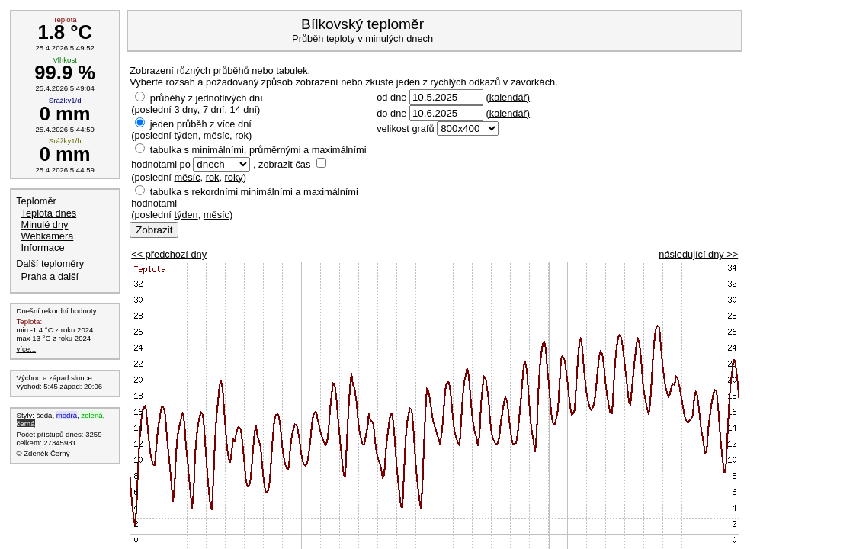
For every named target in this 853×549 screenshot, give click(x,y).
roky (234, 177)
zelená (91, 415)
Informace (43, 247)
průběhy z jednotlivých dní (206, 98)
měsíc (216, 135)
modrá (66, 415)
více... (27, 349)
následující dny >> (698, 254)
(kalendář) (508, 97)
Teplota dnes (49, 213)
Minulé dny (45, 224)
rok (242, 135)
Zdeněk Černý (46, 453)
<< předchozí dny (169, 254)
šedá (45, 415)
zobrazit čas (284, 164)
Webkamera (47, 236)
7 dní (213, 109)
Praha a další (50, 276)
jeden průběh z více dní (201, 124)
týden (185, 135)
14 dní (244, 109)
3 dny (185, 109)
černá (26, 423)
